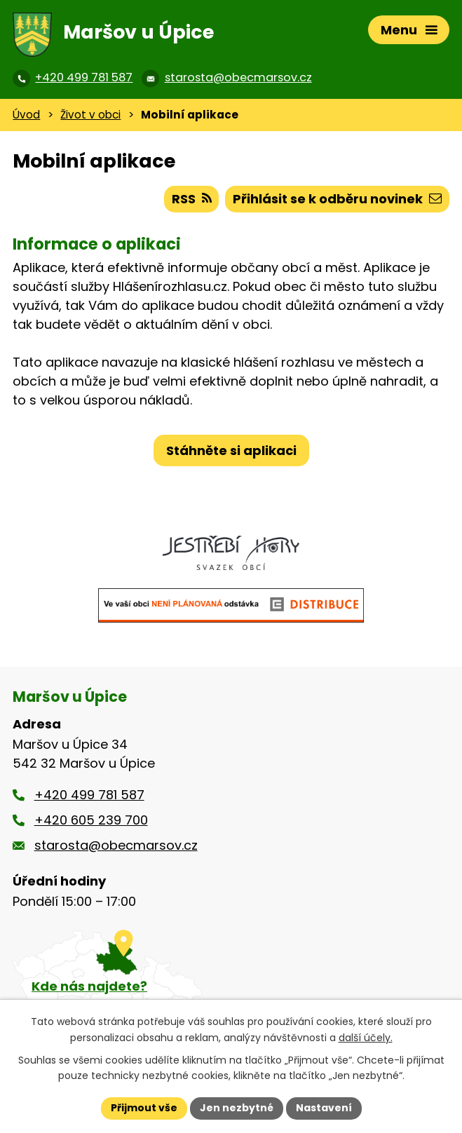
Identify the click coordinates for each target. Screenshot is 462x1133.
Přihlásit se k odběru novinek (337, 199)
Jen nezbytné (236, 1108)
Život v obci (90, 114)
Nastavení (324, 1108)
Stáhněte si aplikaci (231, 450)
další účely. (366, 1038)
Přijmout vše (144, 1108)
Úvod (26, 114)
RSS (192, 199)
